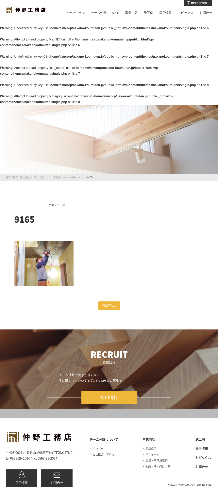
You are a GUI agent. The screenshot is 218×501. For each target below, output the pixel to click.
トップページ (75, 12)
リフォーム (152, 454)
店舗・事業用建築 (156, 460)
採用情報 (165, 12)
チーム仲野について (105, 12)
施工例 (148, 12)
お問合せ (205, 12)
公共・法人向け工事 (157, 466)
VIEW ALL (109, 305)
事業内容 (131, 12)
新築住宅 (151, 448)
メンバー (98, 448)
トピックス (185, 12)
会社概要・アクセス (104, 454)
